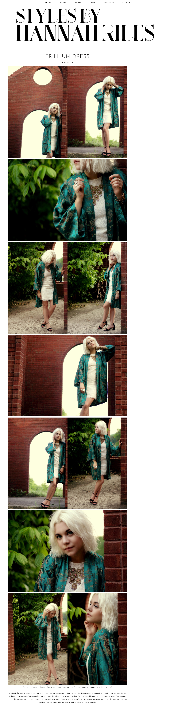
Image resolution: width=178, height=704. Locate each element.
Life (93, 2)
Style (63, 2)
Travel (79, 2)
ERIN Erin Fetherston (38, 687)
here (71, 687)
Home (48, 2)
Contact (128, 2)
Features (109, 2)
